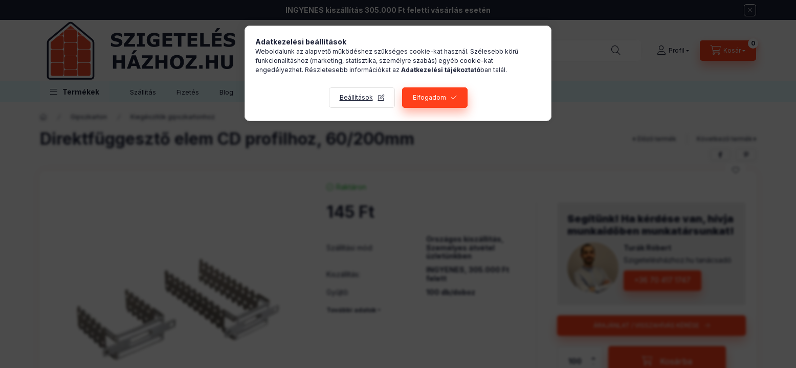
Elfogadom (429, 97)
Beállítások (356, 97)
